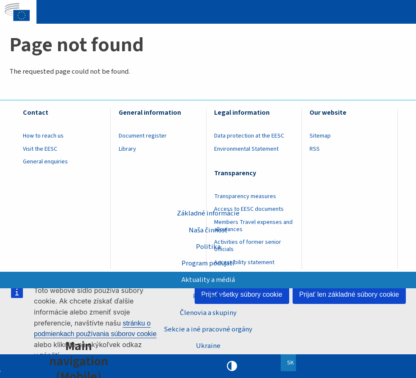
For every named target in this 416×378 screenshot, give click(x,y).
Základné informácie (208, 213)
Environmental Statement (246, 149)
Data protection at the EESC (249, 136)
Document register (143, 136)
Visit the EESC (40, 149)
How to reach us (43, 136)
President (208, 296)
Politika (208, 246)
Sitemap (320, 136)
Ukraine (208, 346)
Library (127, 149)
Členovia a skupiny (208, 313)
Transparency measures (245, 196)
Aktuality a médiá (208, 279)
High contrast (232, 366)
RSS (315, 149)
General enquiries (45, 161)
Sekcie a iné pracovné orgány (208, 329)
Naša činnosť (208, 230)
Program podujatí (208, 263)
